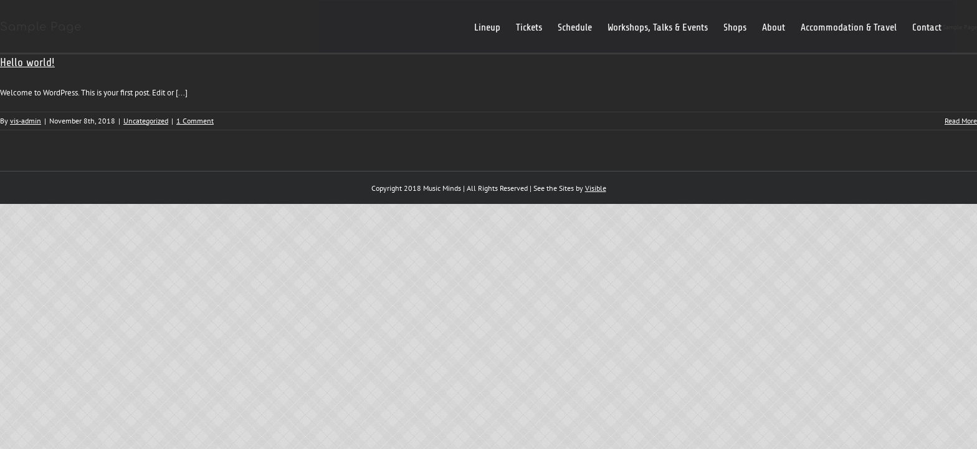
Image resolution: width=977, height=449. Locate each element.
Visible (595, 188)
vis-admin (25, 120)
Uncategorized (145, 120)
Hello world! (27, 62)
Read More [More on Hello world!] (961, 120)
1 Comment (195, 120)
